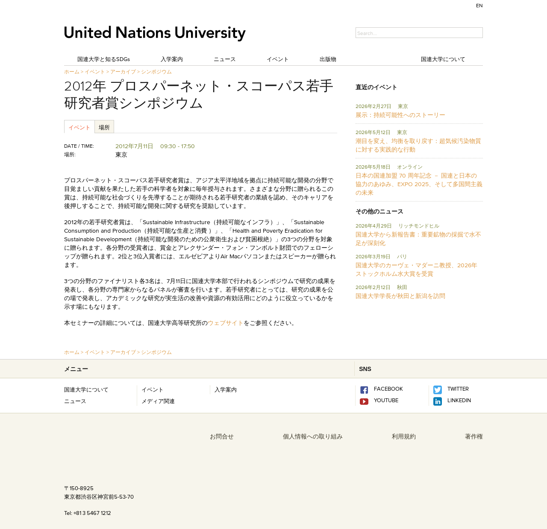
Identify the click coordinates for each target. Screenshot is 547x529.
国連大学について (443, 59)
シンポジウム (156, 71)
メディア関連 (158, 401)
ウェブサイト (226, 323)
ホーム (71, 71)
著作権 (474, 436)
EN (479, 5)
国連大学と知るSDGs (103, 59)
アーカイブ (123, 71)
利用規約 (404, 436)
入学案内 (172, 59)
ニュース (225, 59)
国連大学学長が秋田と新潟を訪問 (400, 296)
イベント (278, 59)
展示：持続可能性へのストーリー (400, 115)
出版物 (328, 59)
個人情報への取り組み (313, 436)
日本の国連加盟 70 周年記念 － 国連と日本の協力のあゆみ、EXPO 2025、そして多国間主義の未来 (419, 184)
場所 (104, 127)
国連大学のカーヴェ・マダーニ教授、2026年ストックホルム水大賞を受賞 (416, 269)
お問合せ (222, 436)
